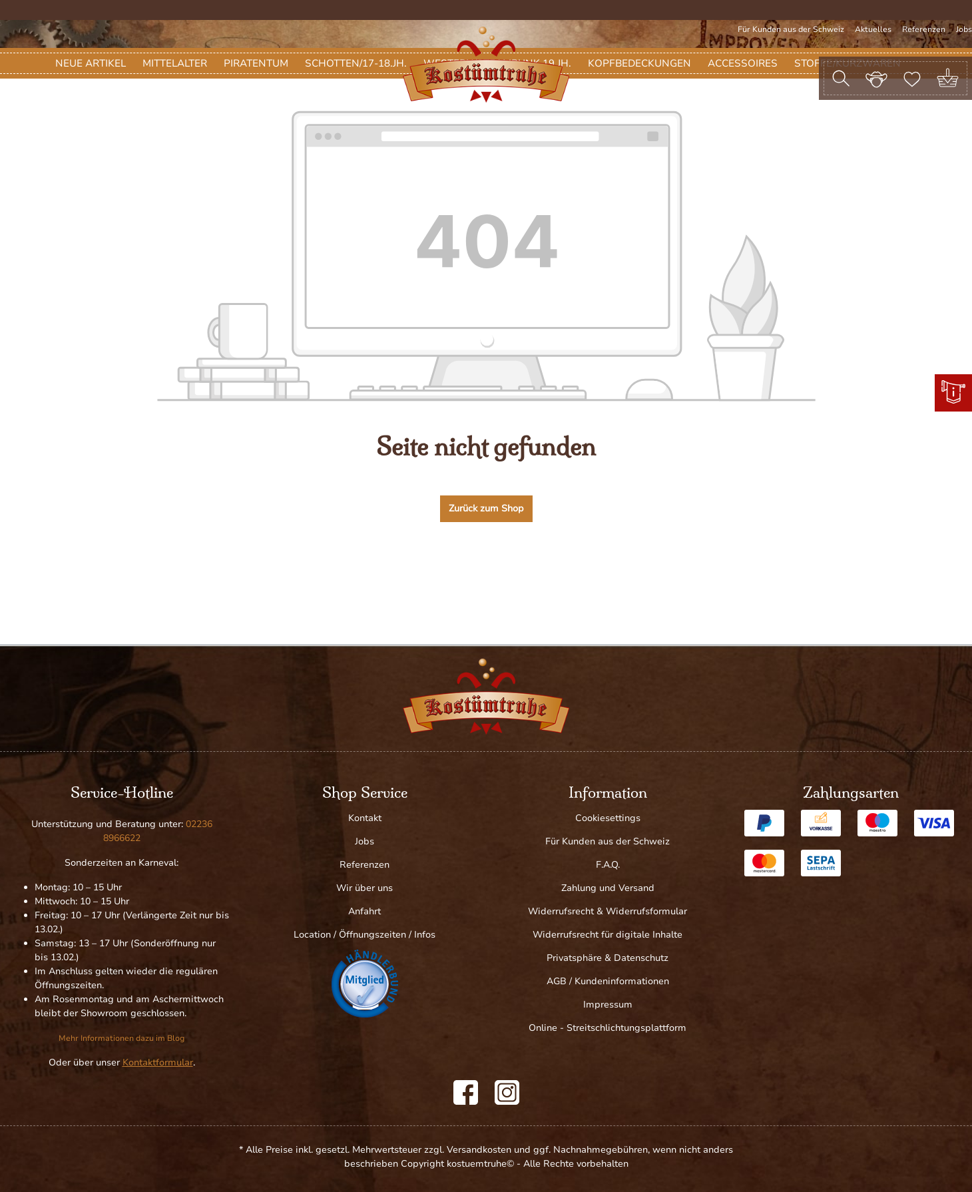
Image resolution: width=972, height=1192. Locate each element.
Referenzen (923, 29)
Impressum (607, 1004)
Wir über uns (364, 888)
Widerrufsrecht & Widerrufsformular (607, 911)
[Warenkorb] (948, 78)
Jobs (964, 29)
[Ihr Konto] (876, 78)
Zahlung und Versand (607, 888)
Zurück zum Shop (486, 575)
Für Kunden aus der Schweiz (791, 29)
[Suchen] (840, 78)
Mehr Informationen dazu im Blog (121, 1038)
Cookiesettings (607, 818)
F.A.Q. (608, 864)
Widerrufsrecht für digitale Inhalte (607, 934)
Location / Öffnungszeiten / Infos (364, 934)
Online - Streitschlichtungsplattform (607, 1028)
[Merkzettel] (912, 78)
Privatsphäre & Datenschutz (607, 958)
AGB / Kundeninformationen (608, 981)
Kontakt (364, 818)
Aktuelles (873, 29)
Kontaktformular (157, 1062)
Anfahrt (364, 911)
